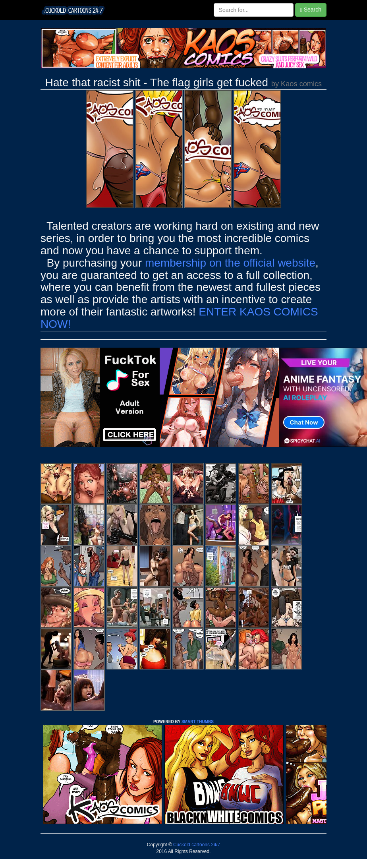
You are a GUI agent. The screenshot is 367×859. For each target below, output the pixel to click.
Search (310, 9)
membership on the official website (230, 263)
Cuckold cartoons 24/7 (196, 844)
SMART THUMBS (198, 722)
